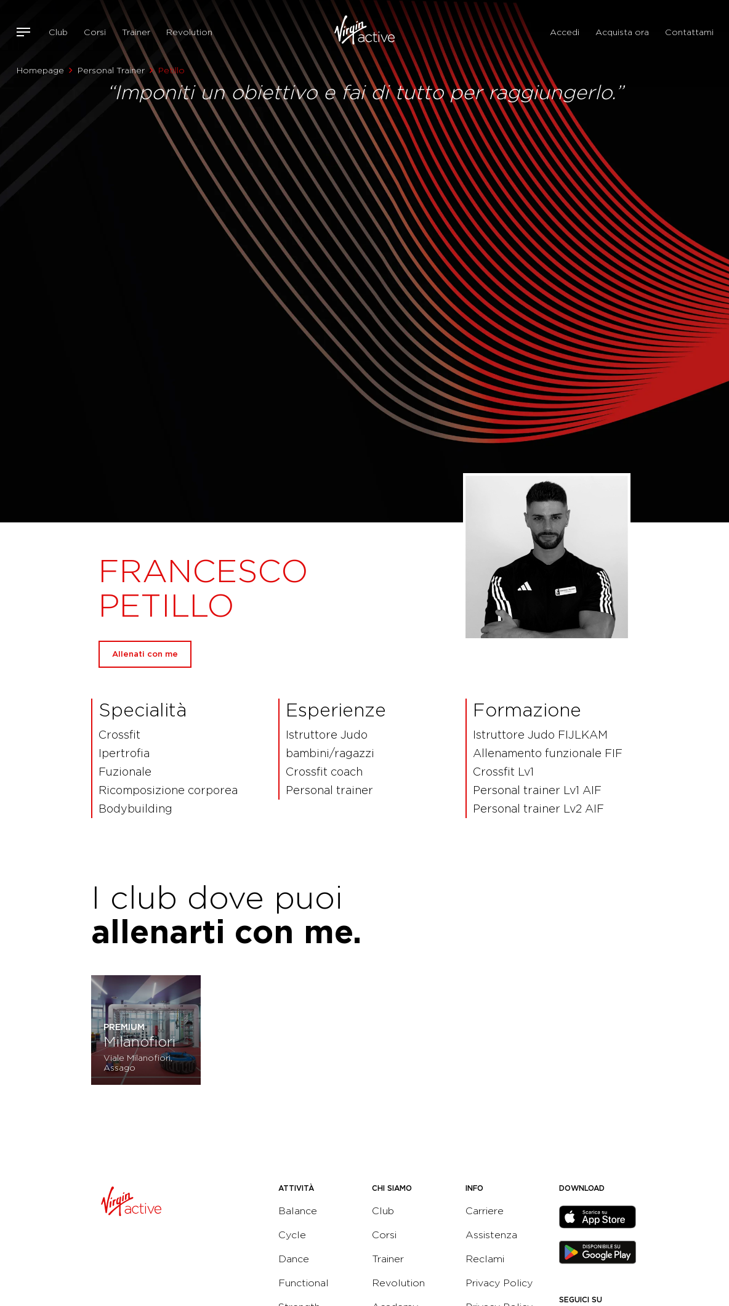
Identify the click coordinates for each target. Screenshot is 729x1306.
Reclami (484, 1259)
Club (58, 32)
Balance (297, 1211)
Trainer (136, 32)
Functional (303, 1283)
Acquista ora (622, 32)
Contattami (689, 32)
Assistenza (491, 1235)
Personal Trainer (111, 70)
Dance (293, 1259)
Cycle (292, 1235)
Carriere (484, 1211)
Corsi (95, 32)
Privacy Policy (499, 1283)
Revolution (189, 32)
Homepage (40, 70)
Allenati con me (145, 654)
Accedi (564, 32)
